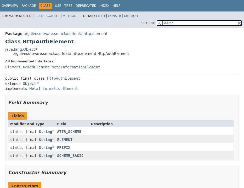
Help (116, 6)
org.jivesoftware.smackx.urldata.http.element (65, 34)
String (45, 132)
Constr (53, 16)
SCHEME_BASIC (70, 156)
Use (58, 6)
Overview (10, 6)
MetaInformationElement (76, 67)
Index (105, 6)
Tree (68, 6)
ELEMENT (64, 140)
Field (39, 16)
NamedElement (36, 67)
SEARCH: (148, 23)
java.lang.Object (20, 49)
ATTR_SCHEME (69, 132)
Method (70, 16)
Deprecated (86, 6)
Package (28, 6)
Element (13, 67)
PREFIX (63, 147)
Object (29, 83)
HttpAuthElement (63, 78)
